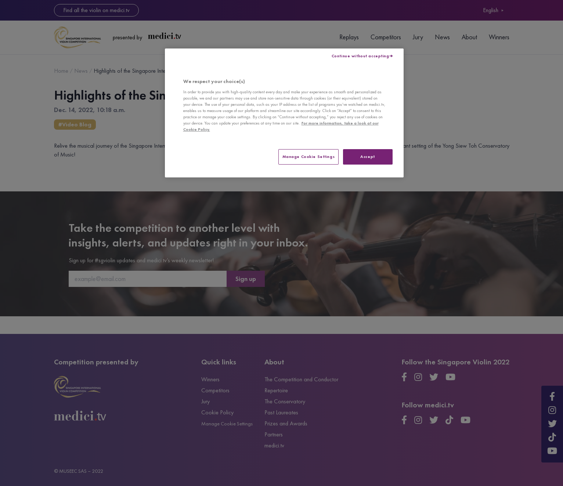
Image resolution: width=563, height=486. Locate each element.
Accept (367, 156)
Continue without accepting (360, 55)
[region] (284, 112)
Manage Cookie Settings (308, 156)
